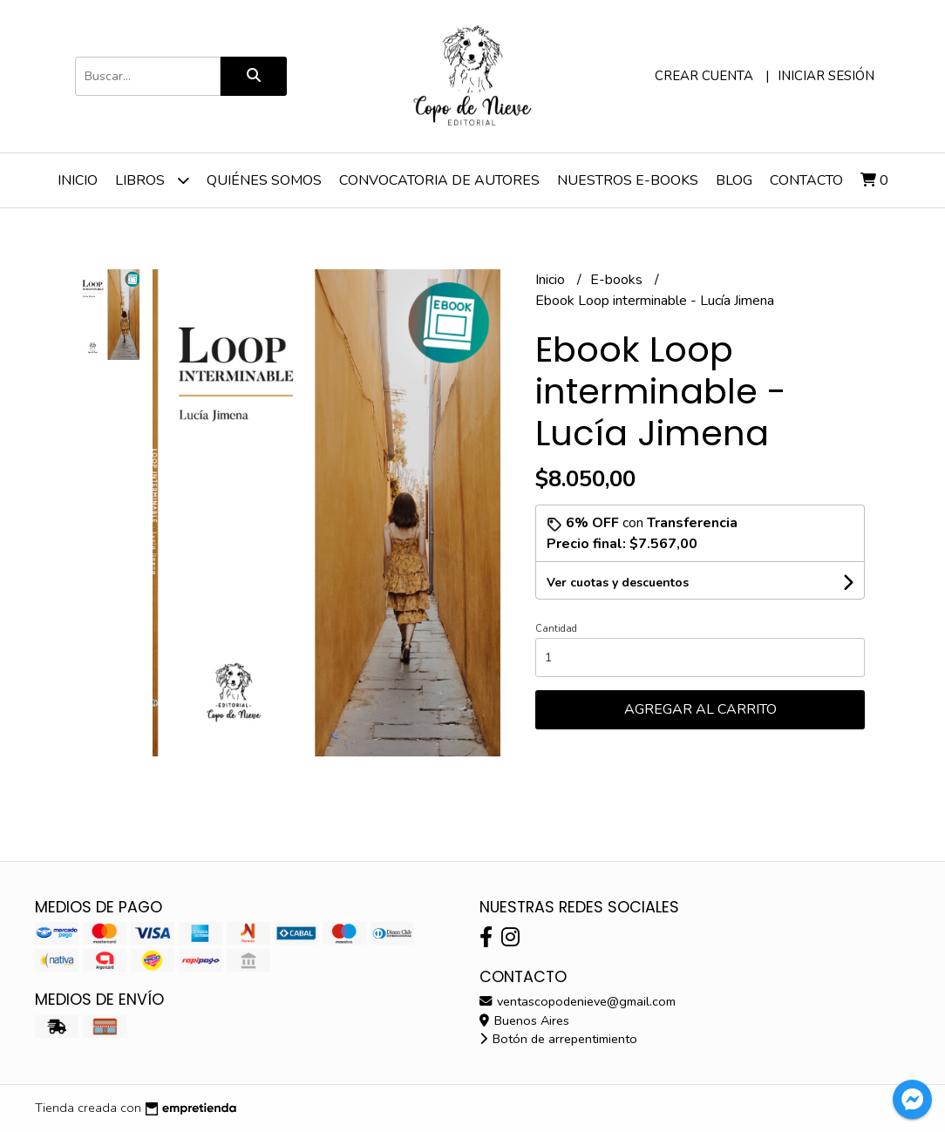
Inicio (78, 180)
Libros (152, 180)
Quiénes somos (264, 180)
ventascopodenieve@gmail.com (577, 1001)
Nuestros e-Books (627, 180)
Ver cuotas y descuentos (618, 582)
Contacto (806, 180)
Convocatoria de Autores (439, 180)
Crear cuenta (704, 76)
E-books (618, 279)
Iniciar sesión (826, 76)
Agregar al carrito (700, 709)
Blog (734, 180)
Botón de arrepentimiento (558, 1038)
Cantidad (556, 628)
